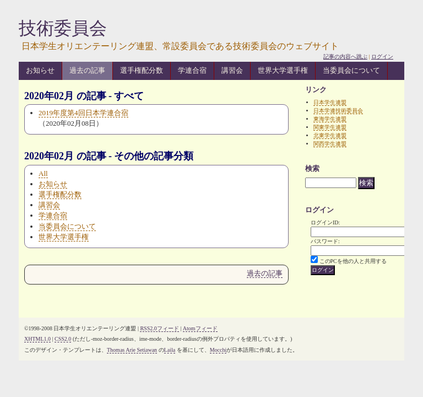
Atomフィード (200, 328)
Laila (170, 350)
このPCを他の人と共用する (353, 261)
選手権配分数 (141, 70)
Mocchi (218, 350)
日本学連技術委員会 (338, 111)
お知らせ (40, 70)
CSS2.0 (63, 339)
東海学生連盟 (329, 119)
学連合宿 (192, 70)
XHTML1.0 (37, 339)
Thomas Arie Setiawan (132, 350)
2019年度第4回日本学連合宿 (83, 113)
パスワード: (325, 241)
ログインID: (325, 222)
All (43, 173)
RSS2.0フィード (159, 328)
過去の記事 (87, 70)
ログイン (382, 56)
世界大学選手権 (283, 70)
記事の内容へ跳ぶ (345, 56)
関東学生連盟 (329, 127)
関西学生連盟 (329, 144)
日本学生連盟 (329, 102)
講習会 (232, 70)
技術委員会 (63, 28)
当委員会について (351, 70)
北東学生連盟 (329, 135)
